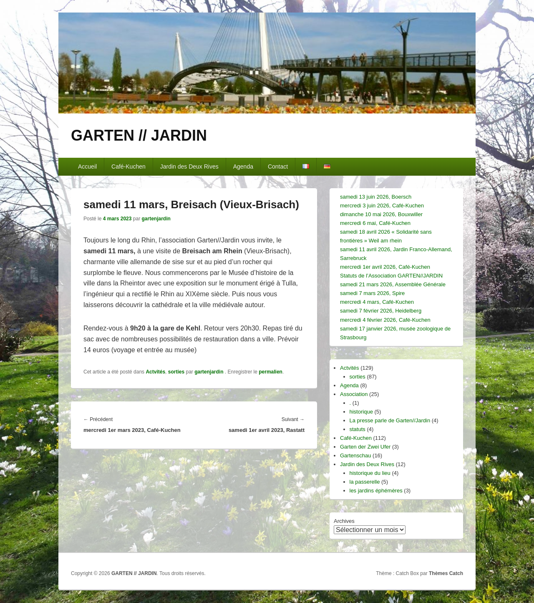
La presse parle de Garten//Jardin (390, 420)
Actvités (155, 372)
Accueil (87, 166)
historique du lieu (370, 473)
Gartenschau (355, 455)
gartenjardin (155, 219)
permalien (270, 372)
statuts (357, 429)
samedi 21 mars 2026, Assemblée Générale (393, 284)
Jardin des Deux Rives (189, 166)
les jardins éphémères (376, 490)
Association (354, 394)
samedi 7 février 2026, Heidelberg (380, 311)
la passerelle (365, 482)
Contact (278, 166)
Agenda (243, 166)
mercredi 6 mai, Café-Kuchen (375, 223)
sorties (176, 372)
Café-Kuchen (128, 166)
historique (361, 412)
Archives (344, 521)
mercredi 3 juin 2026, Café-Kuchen (382, 205)
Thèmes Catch (446, 573)
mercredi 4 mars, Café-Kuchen (377, 302)
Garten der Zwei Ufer (365, 447)
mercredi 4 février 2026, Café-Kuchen (385, 320)
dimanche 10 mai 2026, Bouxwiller (381, 214)
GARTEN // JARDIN (139, 135)
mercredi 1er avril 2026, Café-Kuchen (385, 267)
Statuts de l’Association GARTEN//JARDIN (391, 275)
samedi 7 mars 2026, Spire (372, 293)
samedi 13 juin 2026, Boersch (375, 197)
